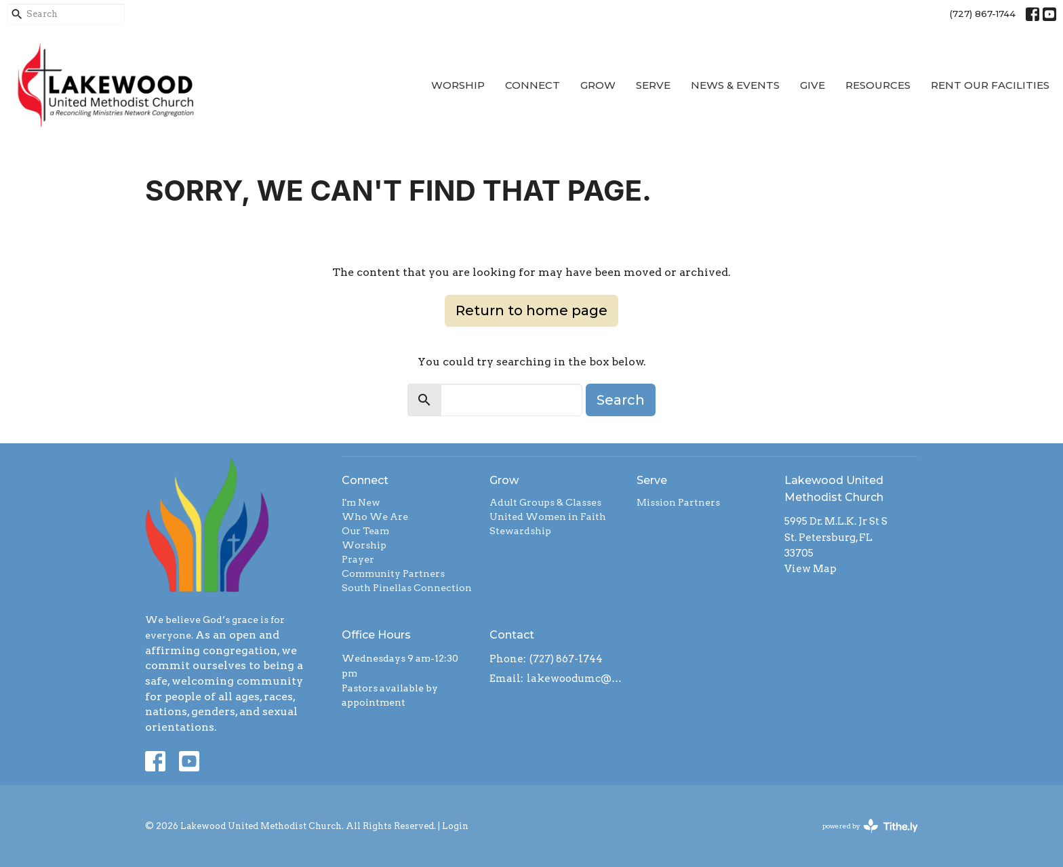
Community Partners (393, 573)
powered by (870, 826)
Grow (598, 85)
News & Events (735, 85)
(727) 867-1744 (983, 13)
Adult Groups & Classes (545, 502)
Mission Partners (678, 502)
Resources (877, 85)
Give (812, 85)
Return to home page (531, 310)
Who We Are (375, 516)
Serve (653, 85)
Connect (532, 85)
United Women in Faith (547, 516)
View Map (810, 569)
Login (455, 826)
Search (621, 400)
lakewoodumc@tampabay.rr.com (575, 678)
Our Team (365, 530)
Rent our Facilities (990, 85)
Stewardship (520, 530)
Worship (458, 85)
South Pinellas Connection (407, 587)
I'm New (361, 502)
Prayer (358, 559)
